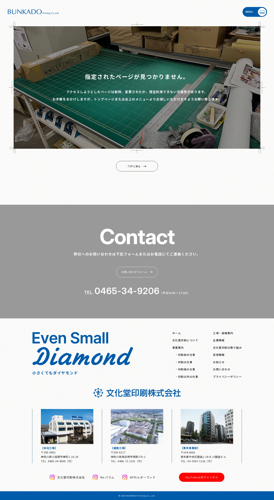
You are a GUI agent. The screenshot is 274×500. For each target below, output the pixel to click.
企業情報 (219, 340)
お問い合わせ (221, 369)
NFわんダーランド (139, 477)
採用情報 (219, 355)
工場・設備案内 (223, 333)
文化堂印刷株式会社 (67, 477)
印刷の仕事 (185, 362)
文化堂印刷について (185, 340)
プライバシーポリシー (227, 376)
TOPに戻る (137, 166)
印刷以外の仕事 (188, 376)
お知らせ (219, 362)
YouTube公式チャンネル (201, 477)
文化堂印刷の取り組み (227, 347)
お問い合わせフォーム (137, 272)
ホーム (176, 333)
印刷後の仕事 (186, 369)
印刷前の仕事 (186, 355)
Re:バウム (103, 477)
